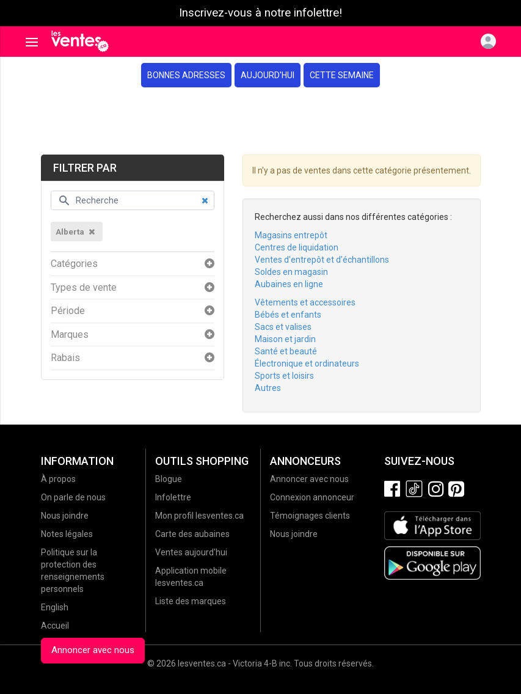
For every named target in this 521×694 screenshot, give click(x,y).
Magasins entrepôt (291, 235)
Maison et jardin (285, 339)
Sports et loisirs (284, 376)
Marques (70, 334)
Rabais (65, 357)
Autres (268, 388)
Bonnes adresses (186, 75)
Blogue (168, 479)
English (54, 607)
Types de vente (84, 287)
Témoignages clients (310, 515)
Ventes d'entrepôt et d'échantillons (322, 260)
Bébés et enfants (288, 315)
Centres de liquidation (296, 247)
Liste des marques (190, 601)
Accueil (55, 625)
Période (68, 310)
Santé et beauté (286, 351)
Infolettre (173, 497)
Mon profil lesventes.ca (199, 515)
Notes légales (67, 534)
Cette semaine (342, 75)
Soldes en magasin (291, 272)
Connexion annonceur (312, 497)
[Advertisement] (260, 120)
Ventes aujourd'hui (191, 552)
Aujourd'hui (267, 75)
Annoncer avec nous (92, 650)
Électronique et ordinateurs (307, 363)
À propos (58, 479)
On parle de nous (73, 497)
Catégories (74, 263)
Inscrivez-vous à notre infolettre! (260, 13)
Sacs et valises (283, 327)
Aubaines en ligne (289, 284)
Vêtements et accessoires (305, 302)
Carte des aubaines (192, 534)
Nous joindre (65, 515)
